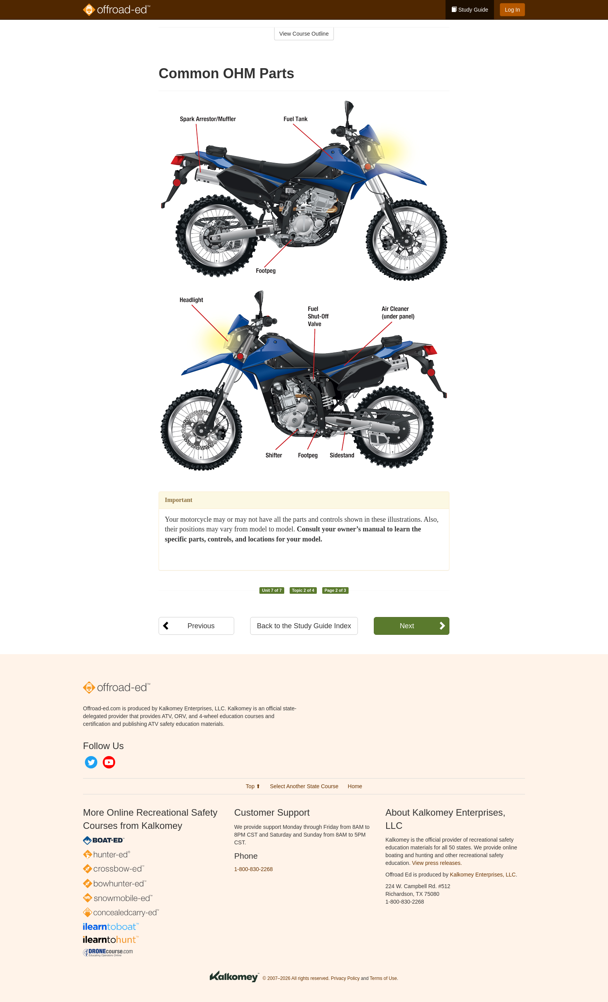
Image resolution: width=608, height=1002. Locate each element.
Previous (200, 626)
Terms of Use (383, 978)
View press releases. (437, 863)
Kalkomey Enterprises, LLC (483, 874)
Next (407, 626)
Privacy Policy (345, 978)
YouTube (109, 762)
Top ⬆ (253, 786)
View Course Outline (303, 34)
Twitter (91, 762)
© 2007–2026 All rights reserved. (296, 978)
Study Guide (469, 10)
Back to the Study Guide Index (304, 626)
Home (355, 786)
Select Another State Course (304, 786)
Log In (512, 10)
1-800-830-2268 (253, 869)
